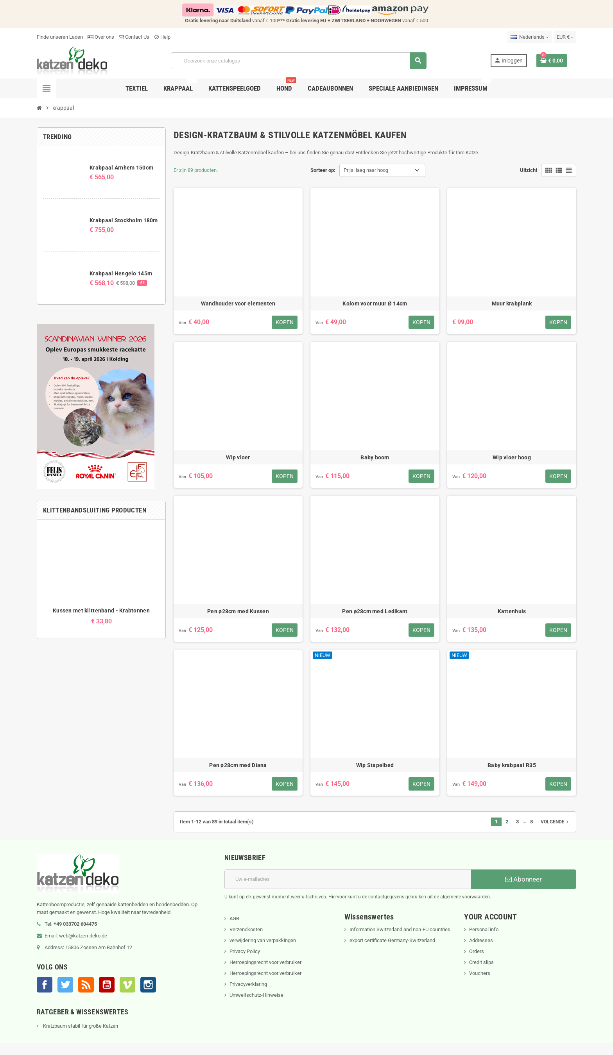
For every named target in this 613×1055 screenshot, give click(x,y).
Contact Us (134, 37)
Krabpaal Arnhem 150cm (121, 167)
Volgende (555, 822)
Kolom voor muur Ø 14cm (374, 303)
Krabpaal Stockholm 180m (124, 220)
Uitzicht (528, 170)
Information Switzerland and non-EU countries (400, 929)
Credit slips (481, 962)
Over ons (101, 37)
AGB (234, 918)
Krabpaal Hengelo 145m (121, 273)
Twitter (65, 985)
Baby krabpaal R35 (512, 765)
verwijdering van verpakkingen (262, 940)
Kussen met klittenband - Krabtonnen (101, 610)
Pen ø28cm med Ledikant (374, 611)
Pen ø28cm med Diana (238, 765)
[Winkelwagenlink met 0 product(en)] (551, 60)
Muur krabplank (512, 303)
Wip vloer (238, 457)
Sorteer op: (322, 170)
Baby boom (374, 457)
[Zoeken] (298, 60)
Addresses (481, 940)
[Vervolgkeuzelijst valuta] (565, 37)
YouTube (107, 985)
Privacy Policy (244, 951)
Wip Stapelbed (375, 765)
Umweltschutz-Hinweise (256, 995)
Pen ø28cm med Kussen (238, 611)
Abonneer (523, 879)
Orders (476, 951)
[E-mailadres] (347, 879)
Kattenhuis (512, 611)
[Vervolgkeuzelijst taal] (529, 37)
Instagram (148, 985)
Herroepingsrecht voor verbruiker (265, 962)
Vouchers (479, 973)
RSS (86, 985)
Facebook (44, 985)
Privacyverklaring (248, 984)
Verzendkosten (246, 929)
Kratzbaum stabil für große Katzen (80, 1026)
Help (162, 37)
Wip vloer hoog (512, 457)
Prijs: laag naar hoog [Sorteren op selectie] (366, 170)
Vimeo (127, 985)
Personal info (483, 929)
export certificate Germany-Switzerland (392, 940)
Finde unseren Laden (60, 37)
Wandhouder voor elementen (238, 303)
